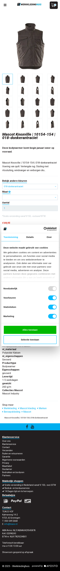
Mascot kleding (27, 408)
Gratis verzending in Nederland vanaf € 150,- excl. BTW (30, 485)
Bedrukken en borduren (13, 472)
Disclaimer (7, 469)
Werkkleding (9, 408)
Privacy (5, 463)
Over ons (6, 441)
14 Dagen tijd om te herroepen (19, 491)
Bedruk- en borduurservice (17, 488)
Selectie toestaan (30, 339)
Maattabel (7, 466)
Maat (6, 191)
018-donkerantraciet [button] (30, 186)
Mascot (26, 411)
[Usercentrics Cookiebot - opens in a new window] (44, 229)
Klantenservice (9, 444)
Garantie (6, 456)
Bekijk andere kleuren (14, 180)
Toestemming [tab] (11, 237)
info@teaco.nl (10, 524)
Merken (42, 408)
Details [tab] (30, 237)
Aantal (5, 202)
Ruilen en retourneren (12, 453)
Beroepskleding (11, 411)
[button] (30, 197)
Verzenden (7, 450)
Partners (6, 475)
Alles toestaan (30, 330)
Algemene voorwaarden (13, 460)
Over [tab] (49, 237)
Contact (6, 447)
